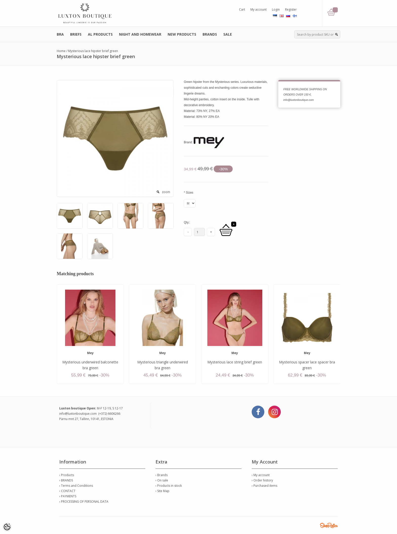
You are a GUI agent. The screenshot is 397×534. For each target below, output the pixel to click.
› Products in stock (168, 485)
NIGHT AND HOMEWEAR (140, 34)
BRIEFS (76, 34)
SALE (227, 34)
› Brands (161, 475)
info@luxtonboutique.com (78, 413)
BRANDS (210, 34)
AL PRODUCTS (100, 34)
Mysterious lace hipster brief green (93, 51)
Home (61, 51)
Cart (242, 9)
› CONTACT (67, 491)
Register (291, 9)
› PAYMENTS (67, 496)
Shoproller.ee (329, 525)
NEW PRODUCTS (182, 34)
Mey (90, 353)
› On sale (161, 480)
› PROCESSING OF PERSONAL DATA (83, 501)
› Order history (262, 480)
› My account (261, 475)
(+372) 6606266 (109, 413)
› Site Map (162, 491)
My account (258, 9)
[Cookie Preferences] (7, 526)
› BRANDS (66, 480)
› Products (66, 475)
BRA (60, 34)
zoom (166, 192)
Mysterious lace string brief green (234, 362)
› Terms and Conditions (76, 485)
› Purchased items (264, 485)
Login (276, 9)
